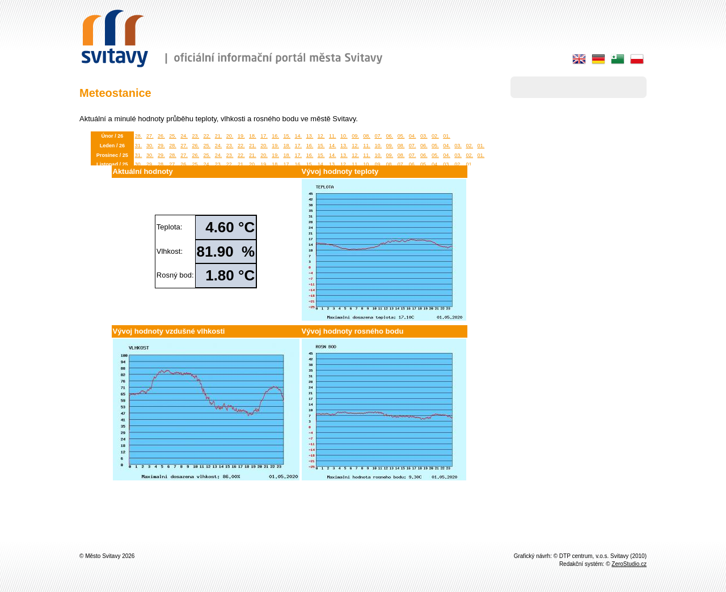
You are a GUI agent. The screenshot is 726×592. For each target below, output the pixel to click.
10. (344, 136)
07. (378, 136)
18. (252, 136)
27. (150, 136)
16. (275, 136)
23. (195, 136)
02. (435, 136)
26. (161, 136)
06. (390, 136)
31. (138, 145)
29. (161, 145)
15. (286, 136)
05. (401, 136)
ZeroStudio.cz (629, 564)
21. (218, 136)
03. (424, 136)
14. (298, 136)
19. (241, 136)
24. (184, 136)
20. (230, 136)
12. (321, 136)
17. (264, 136)
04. (412, 136)
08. (366, 136)
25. (172, 136)
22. (207, 136)
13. (310, 136)
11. (332, 136)
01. (446, 136)
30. (150, 145)
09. (355, 136)
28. (138, 136)
